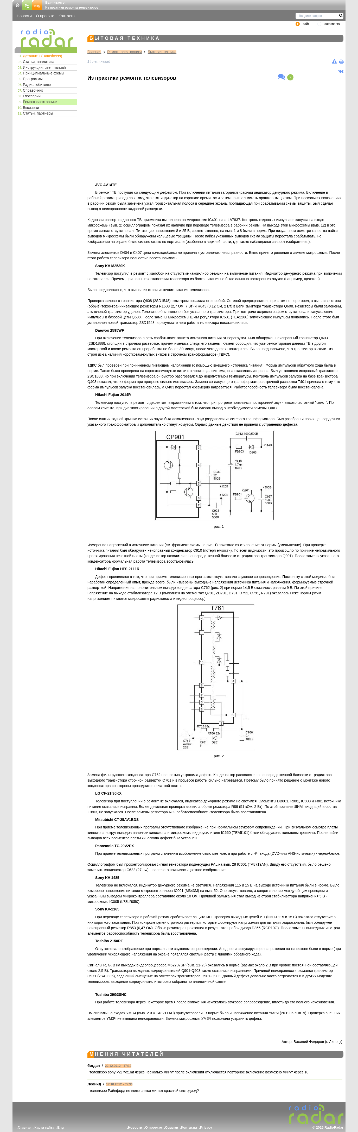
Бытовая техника (162, 52)
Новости (24, 16)
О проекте (45, 16)
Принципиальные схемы (43, 73)
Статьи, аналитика (38, 62)
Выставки (31, 107)
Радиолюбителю (37, 85)
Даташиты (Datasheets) (42, 56)
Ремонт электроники (40, 102)
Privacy (206, 1127)
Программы (33, 79)
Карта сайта (44, 1127)
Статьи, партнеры (38, 113)
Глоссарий (32, 96)
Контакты (67, 16)
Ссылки (171, 1127)
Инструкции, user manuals (44, 67)
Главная (94, 52)
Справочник (33, 90)
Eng (60, 1127)
